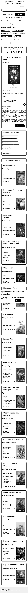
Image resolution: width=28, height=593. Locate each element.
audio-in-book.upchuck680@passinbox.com (10, 590)
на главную (23, 6)
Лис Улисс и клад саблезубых (10, 135)
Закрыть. (18, 300)
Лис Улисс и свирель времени (10, 141)
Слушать (20, 126)
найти (20, 14)
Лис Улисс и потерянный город (10, 138)
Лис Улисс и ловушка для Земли (10, 144)
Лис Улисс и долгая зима (8, 147)
